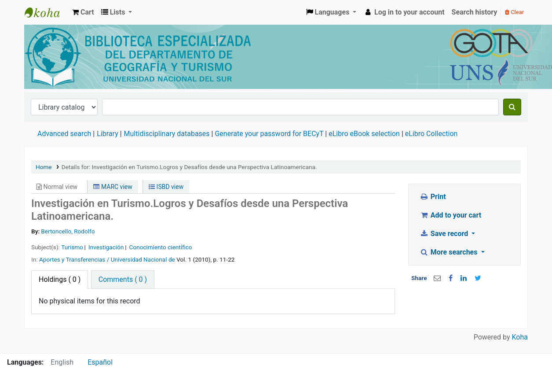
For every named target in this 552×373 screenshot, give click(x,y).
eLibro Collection (431, 133)
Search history (474, 12)
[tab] (122, 279)
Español (100, 362)
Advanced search (64, 133)
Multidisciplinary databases (168, 133)
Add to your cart (450, 215)
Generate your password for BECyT (269, 133)
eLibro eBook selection (365, 133)
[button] (83, 12)
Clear (514, 12)
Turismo (72, 247)
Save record (445, 233)
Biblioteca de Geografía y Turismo (47, 12)
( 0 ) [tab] (59, 279)
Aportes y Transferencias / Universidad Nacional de (107, 259)
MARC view (112, 186)
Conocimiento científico (160, 247)
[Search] (512, 107)
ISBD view (166, 186)
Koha (520, 337)
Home (44, 166)
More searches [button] (449, 252)
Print (433, 196)
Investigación (106, 247)
